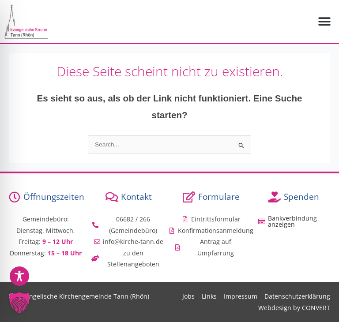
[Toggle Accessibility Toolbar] (19, 276)
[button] (325, 22)
